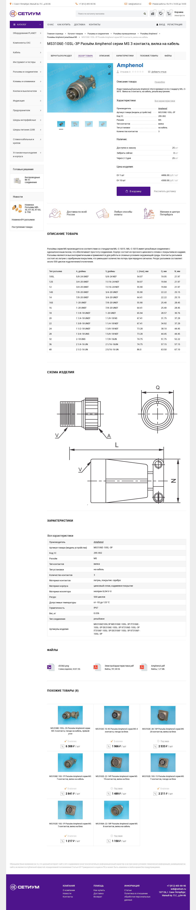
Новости (18, 196)
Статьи (128, 890)
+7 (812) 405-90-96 (87, 4)
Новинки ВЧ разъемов (23, 219)
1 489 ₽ (117, 795)
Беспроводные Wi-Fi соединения (32, 179)
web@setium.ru (134, 4)
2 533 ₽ (163, 748)
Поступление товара (22, 227)
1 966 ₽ (117, 748)
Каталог (19, 24)
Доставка (79, 24)
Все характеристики (165, 100)
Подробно (160, 81)
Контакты (94, 24)
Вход (162, 24)
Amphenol (162, 108)
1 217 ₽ (70, 843)
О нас (50, 24)
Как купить (63, 24)
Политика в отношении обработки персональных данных (137, 896)
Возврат (98, 896)
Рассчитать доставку (165, 191)
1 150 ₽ (117, 843)
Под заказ (163, 741)
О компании (69, 890)
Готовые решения (23, 169)
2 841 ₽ (70, 795)
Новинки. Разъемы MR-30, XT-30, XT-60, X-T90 (33, 208)
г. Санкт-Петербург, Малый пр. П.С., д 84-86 (32, 4)
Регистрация (174, 24)
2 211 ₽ (163, 795)
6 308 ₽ (70, 748)
